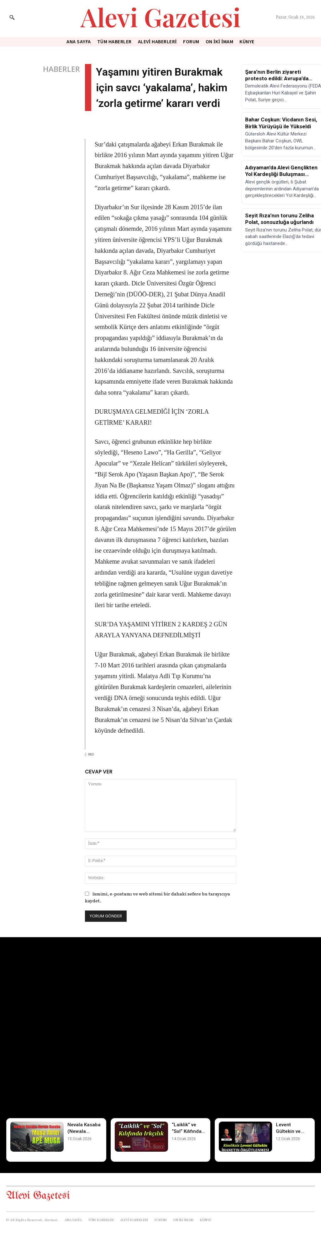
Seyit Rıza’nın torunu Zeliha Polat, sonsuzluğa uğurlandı (279, 218)
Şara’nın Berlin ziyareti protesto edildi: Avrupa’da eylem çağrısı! (276, 78)
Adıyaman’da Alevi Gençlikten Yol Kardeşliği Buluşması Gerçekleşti (281, 174)
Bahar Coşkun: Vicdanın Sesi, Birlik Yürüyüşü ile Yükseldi (281, 122)
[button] (12, 17)
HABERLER (61, 69)
